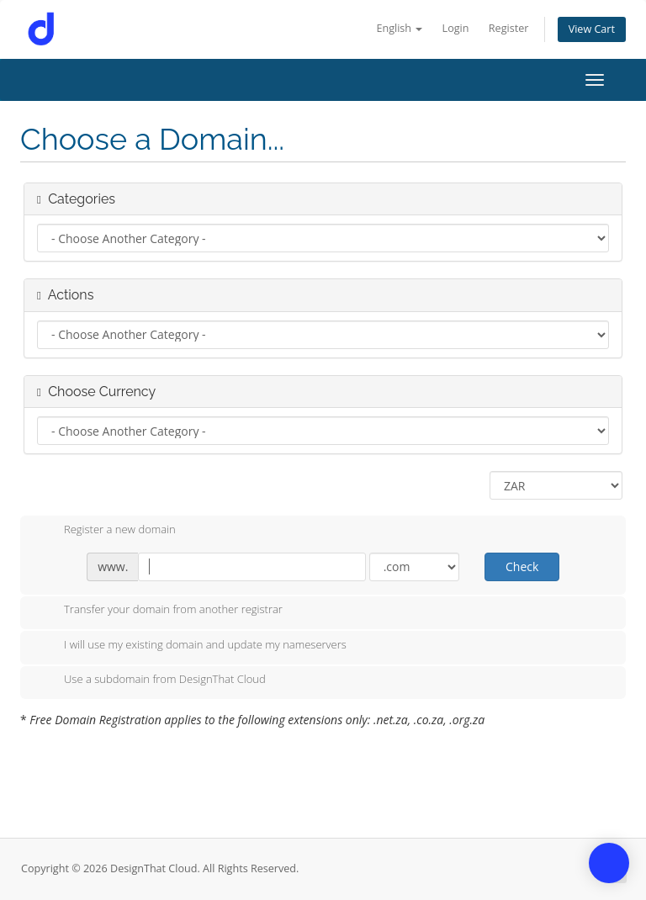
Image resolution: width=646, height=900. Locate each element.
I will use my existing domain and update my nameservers (192, 646)
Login (455, 28)
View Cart (592, 29)
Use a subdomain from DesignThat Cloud (151, 680)
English (399, 28)
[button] (609, 863)
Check (522, 566)
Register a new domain (106, 530)
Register (509, 28)
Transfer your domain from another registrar (160, 610)
